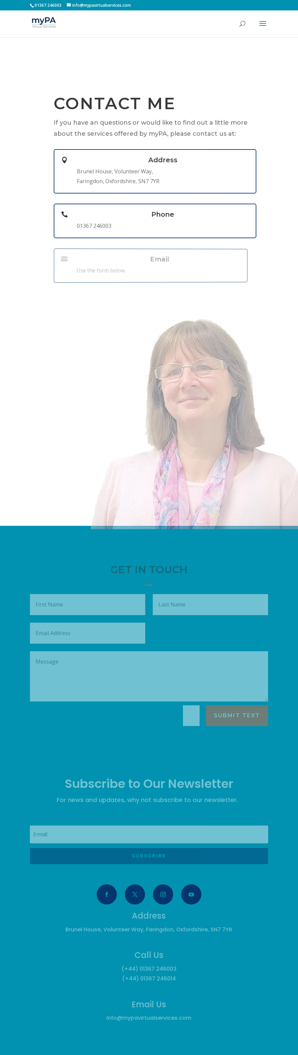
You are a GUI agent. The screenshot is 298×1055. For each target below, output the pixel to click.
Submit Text (237, 715)
